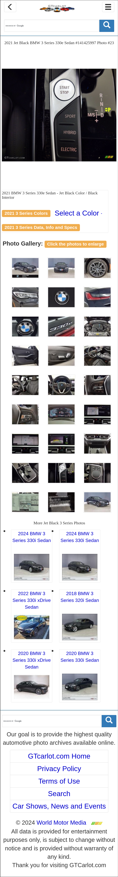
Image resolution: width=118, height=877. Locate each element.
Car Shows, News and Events (59, 806)
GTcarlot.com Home (59, 756)
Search (59, 794)
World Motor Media (61, 822)
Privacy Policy (59, 769)
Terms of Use (59, 781)
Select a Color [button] (78, 213)
